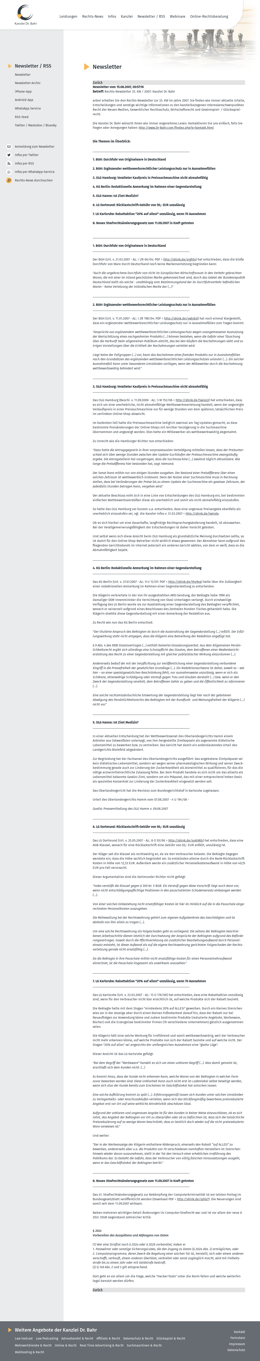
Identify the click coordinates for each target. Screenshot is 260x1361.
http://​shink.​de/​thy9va (184, 582)
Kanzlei (127, 16)
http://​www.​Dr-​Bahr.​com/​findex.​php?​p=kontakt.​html (176, 128)
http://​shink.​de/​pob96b (185, 840)
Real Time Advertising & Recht (102, 1345)
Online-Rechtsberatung (209, 16)
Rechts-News (92, 16)
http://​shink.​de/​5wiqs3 (192, 400)
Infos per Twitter (27, 155)
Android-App (24, 100)
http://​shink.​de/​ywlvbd (181, 318)
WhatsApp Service (28, 108)
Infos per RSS (24, 163)
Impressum (237, 1344)
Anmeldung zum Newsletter (34, 146)
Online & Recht (66, 1345)
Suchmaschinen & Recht (144, 1345)
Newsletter (23, 75)
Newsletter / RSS (151, 16)
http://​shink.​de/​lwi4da (202, 513)
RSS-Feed (22, 117)
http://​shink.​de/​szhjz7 (193, 1199)
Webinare (177, 16)
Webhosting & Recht (29, 1352)
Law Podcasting (47, 1338)
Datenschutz (236, 1350)
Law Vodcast (24, 1338)
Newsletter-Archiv (27, 83)
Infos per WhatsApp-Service (35, 172)
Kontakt (239, 1332)
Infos (112, 16)
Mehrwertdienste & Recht (33, 1345)
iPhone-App (23, 91)
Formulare (237, 1338)
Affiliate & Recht (108, 1338)
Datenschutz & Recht (138, 1338)
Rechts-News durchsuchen (34, 180)
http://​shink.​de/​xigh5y (179, 259)
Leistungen (68, 16)
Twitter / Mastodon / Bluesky (36, 125)
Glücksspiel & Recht (170, 1338)
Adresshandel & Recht (77, 1338)
